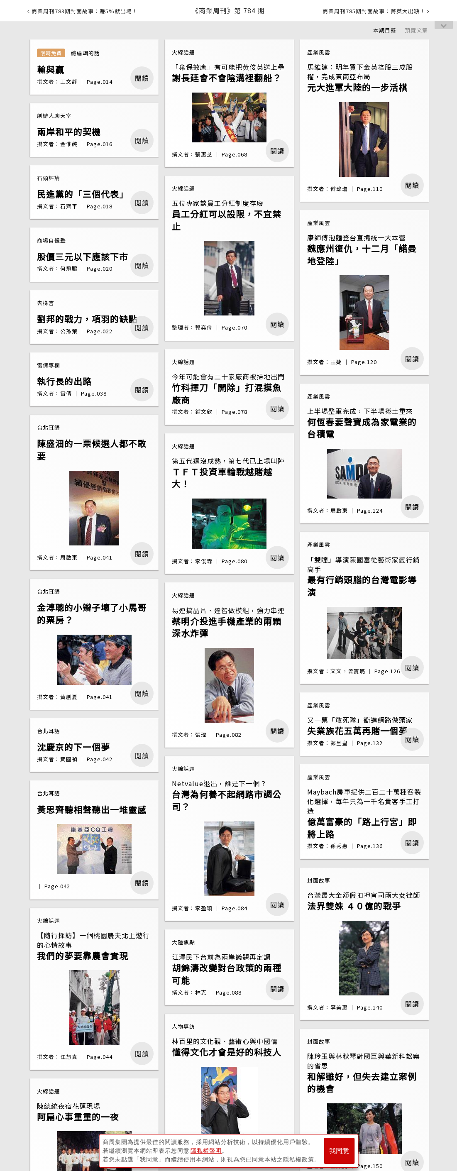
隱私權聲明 (206, 1150)
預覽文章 (416, 30)
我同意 (339, 1150)
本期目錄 (384, 30)
